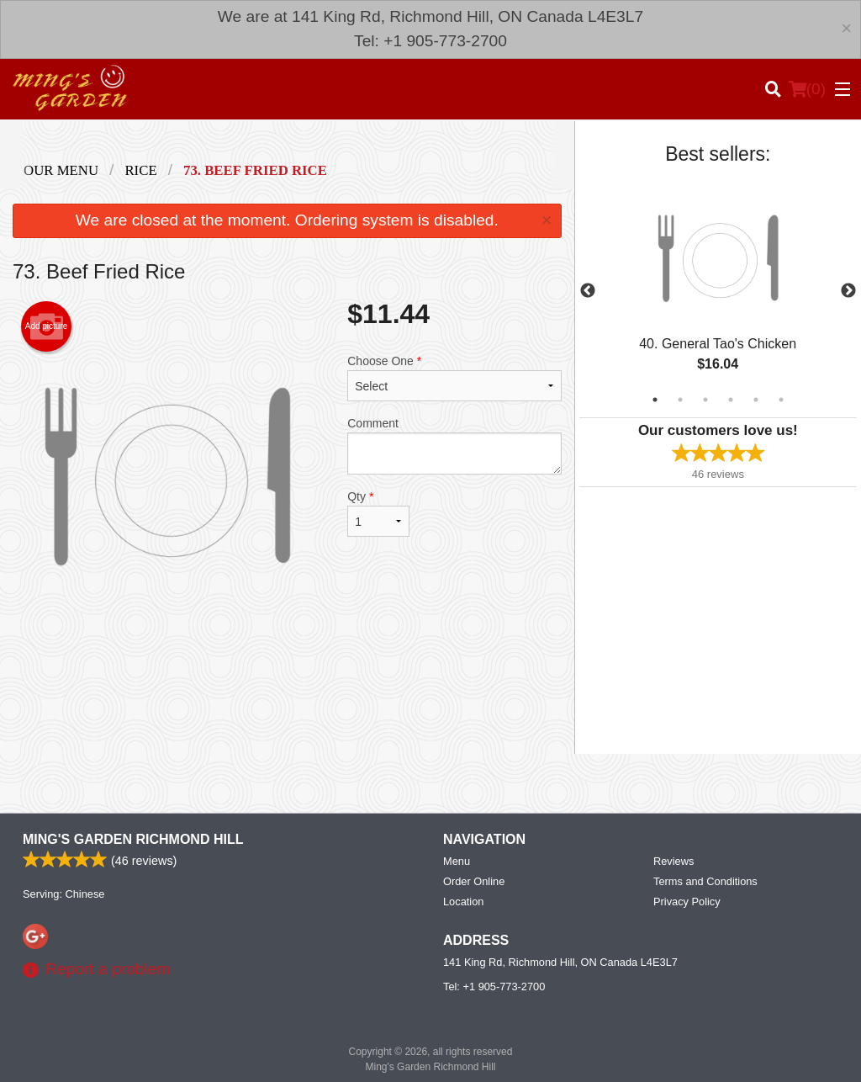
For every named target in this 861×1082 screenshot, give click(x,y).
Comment (454, 445)
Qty (378, 513)
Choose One (454, 377)
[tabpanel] (718, 291)
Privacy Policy (687, 901)
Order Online (473, 881)
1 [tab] (655, 399)
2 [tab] (680, 399)
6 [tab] (781, 399)
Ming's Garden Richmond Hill (133, 839)
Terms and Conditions (705, 881)
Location (463, 901)
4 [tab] (730, 399)
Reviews (673, 861)
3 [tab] (705, 399)
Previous (587, 291)
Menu (456, 861)
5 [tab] (755, 399)
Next (848, 291)
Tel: (494, 986)
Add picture (46, 326)
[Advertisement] (287, 686)
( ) (807, 89)
